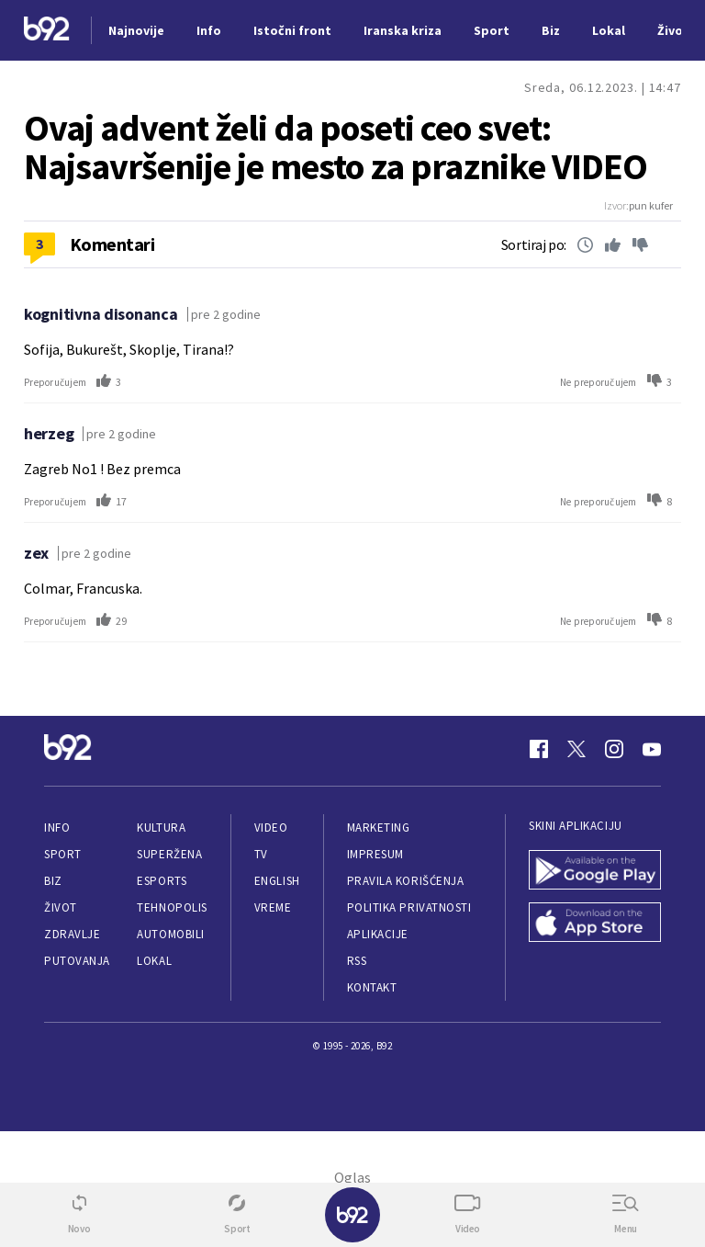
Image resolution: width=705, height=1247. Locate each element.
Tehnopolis (172, 907)
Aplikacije (377, 934)
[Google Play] (595, 871)
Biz (53, 881)
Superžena (169, 854)
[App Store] (595, 924)
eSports (161, 881)
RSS (357, 961)
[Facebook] (539, 749)
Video (271, 827)
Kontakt (372, 987)
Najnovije (136, 30)
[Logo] (47, 31)
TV (261, 854)
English (277, 881)
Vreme (273, 907)
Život (60, 907)
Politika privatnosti (409, 907)
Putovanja (77, 961)
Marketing (378, 827)
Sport (63, 854)
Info (57, 827)
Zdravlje (72, 934)
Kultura (161, 827)
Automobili (170, 934)
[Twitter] (576, 749)
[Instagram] (614, 749)
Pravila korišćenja (405, 881)
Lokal (154, 961)
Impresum (375, 854)
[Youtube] (652, 749)
